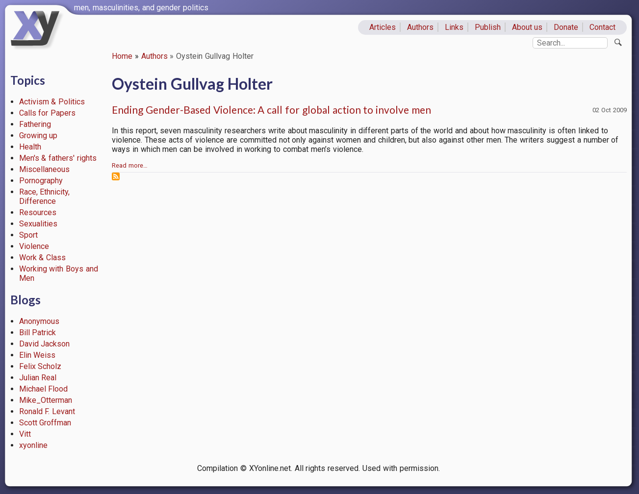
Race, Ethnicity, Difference (44, 196)
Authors (420, 27)
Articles (382, 27)
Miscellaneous (44, 169)
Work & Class (42, 257)
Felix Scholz (40, 366)
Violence (34, 246)
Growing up (38, 135)
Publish (488, 27)
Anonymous (39, 321)
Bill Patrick (37, 332)
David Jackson (44, 343)
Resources (37, 212)
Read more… (130, 165)
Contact (602, 27)
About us (527, 27)
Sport (28, 235)
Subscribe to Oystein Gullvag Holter (116, 176)
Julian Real (38, 377)
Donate (566, 27)
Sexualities (38, 223)
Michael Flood (43, 389)
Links (454, 27)
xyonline (33, 445)
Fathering (35, 124)
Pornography (41, 180)
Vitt (25, 434)
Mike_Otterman (45, 400)
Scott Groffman (45, 422)
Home (122, 56)
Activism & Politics (52, 101)
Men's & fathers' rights (58, 158)
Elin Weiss (37, 355)
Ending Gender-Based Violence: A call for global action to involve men (271, 109)
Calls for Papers (47, 113)
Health (30, 146)
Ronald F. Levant (47, 411)
